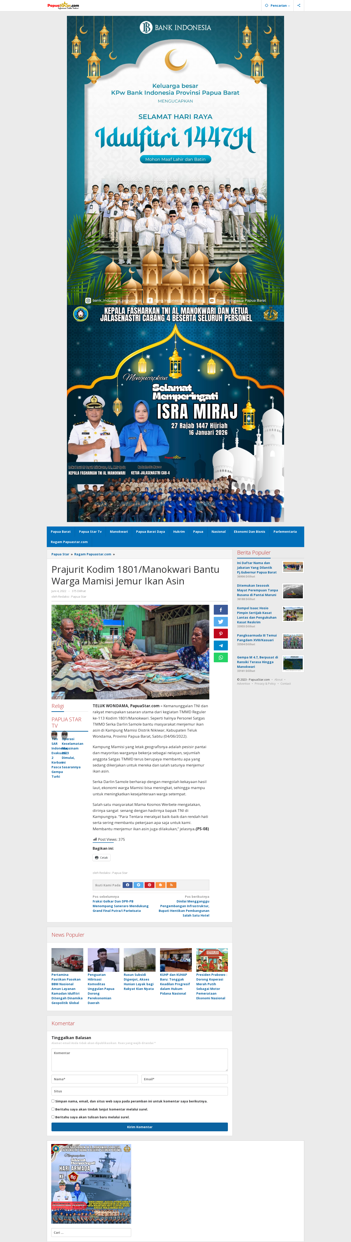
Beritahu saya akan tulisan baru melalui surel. (92, 1118)
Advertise (243, 684)
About (278, 679)
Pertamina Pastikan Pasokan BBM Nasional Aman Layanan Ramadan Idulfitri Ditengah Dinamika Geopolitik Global (67, 989)
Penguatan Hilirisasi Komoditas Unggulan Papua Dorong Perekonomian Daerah (101, 989)
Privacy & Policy (265, 684)
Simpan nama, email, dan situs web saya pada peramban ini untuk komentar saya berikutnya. (131, 1102)
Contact (285, 684)
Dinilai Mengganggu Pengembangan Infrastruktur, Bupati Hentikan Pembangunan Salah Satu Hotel (181, 905)
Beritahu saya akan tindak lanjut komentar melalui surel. (101, 1110)
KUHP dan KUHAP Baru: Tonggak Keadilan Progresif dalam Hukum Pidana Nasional (175, 984)
